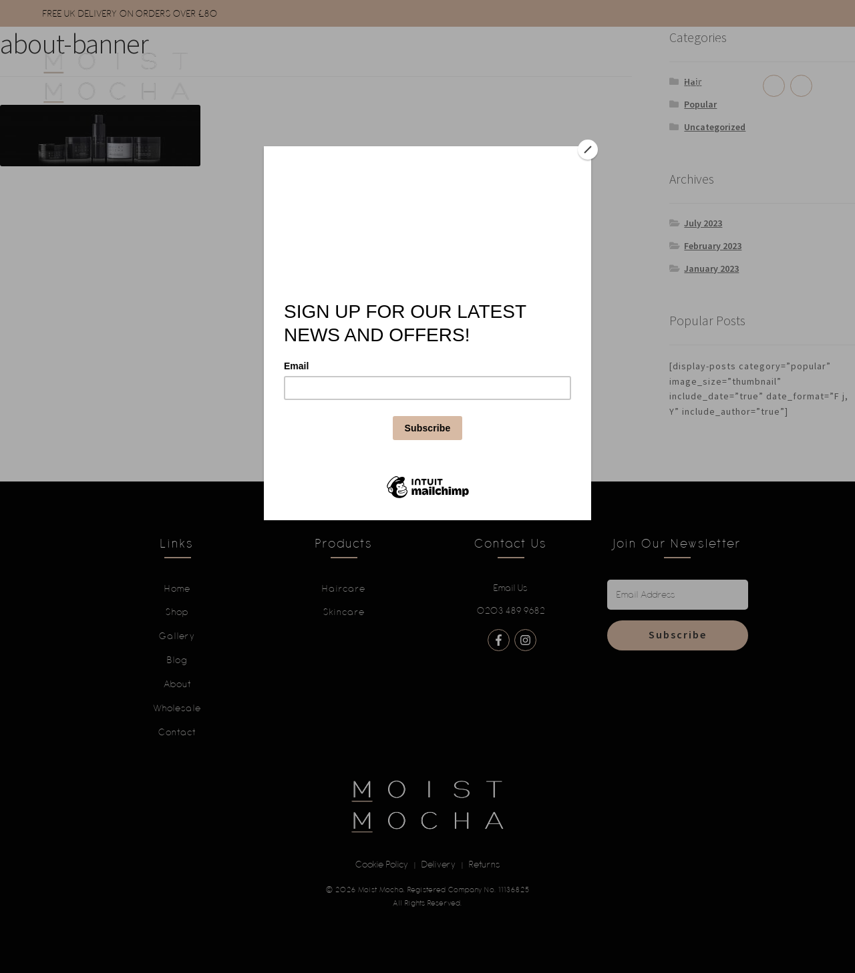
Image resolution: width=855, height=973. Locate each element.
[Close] (588, 150)
